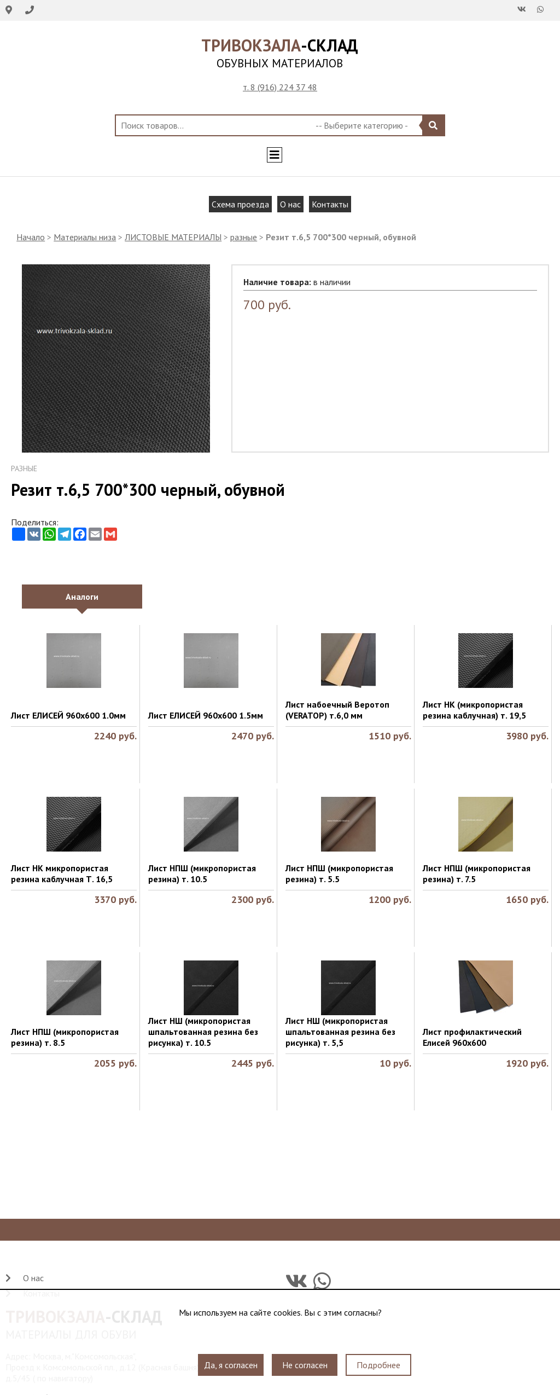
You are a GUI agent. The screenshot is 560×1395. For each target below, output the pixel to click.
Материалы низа (85, 236)
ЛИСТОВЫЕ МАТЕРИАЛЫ (173, 236)
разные (243, 236)
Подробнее (378, 1364)
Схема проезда (240, 204)
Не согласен (305, 1364)
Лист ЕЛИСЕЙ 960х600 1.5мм (205, 715)
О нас (290, 204)
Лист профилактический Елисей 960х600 (472, 1037)
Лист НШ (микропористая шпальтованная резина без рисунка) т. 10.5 (203, 1031)
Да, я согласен (231, 1364)
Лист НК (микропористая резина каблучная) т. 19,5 (474, 710)
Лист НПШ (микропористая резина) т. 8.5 (65, 1037)
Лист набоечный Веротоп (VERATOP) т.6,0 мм (337, 710)
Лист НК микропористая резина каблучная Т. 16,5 (62, 873)
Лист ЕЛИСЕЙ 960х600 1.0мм (68, 715)
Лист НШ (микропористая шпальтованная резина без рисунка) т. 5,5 (340, 1031)
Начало (30, 236)
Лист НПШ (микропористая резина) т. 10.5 (202, 873)
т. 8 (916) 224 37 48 (280, 87)
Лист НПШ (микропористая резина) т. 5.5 (339, 873)
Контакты (330, 204)
